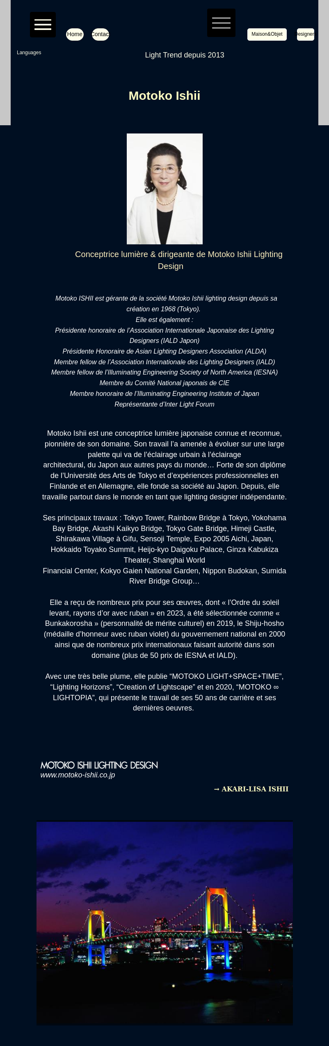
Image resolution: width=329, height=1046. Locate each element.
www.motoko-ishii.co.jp (78, 775)
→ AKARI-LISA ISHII (251, 789)
